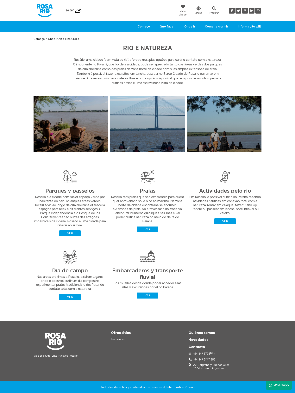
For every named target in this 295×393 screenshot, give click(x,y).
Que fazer (167, 26)
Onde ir (189, 26)
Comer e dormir (216, 26)
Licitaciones (118, 339)
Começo (144, 26)
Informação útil (249, 26)
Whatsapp (279, 385)
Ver (70, 233)
